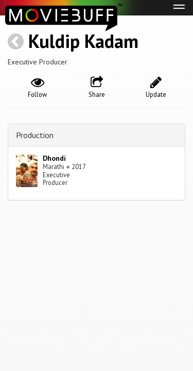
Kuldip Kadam (83, 41)
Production (35, 135)
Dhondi (54, 158)
